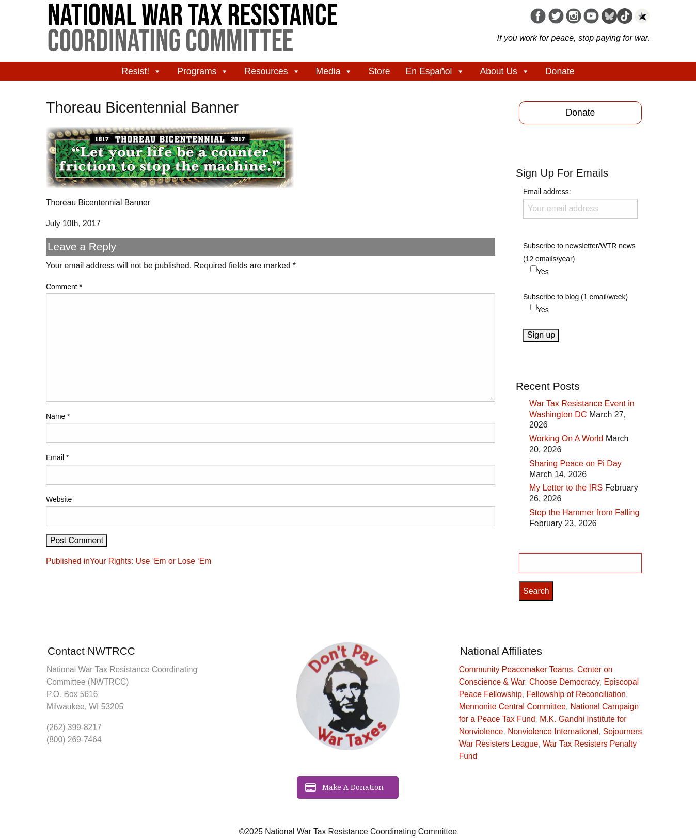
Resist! (141, 71)
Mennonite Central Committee (512, 706)
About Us (505, 71)
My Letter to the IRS (566, 487)
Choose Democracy (564, 681)
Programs (203, 71)
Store (379, 71)
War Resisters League (499, 743)
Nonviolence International (553, 731)
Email (57, 457)
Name (58, 416)
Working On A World (566, 438)
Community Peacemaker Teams (516, 669)
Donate (560, 71)
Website (59, 499)
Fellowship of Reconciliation (576, 694)
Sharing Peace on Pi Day (575, 463)
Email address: (580, 202)
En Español (435, 71)
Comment (64, 286)
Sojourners (622, 731)
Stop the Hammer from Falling (584, 512)
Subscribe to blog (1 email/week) (575, 297)
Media (334, 71)
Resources (272, 71)
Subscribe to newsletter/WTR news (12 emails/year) (579, 252)
